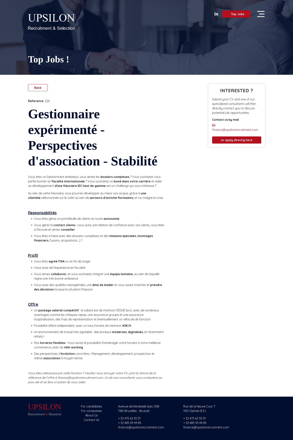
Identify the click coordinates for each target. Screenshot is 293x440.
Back (37, 88)
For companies (91, 411)
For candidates (91, 406)
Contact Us (91, 420)
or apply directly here (236, 140)
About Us (91, 415)
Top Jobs (235, 14)
